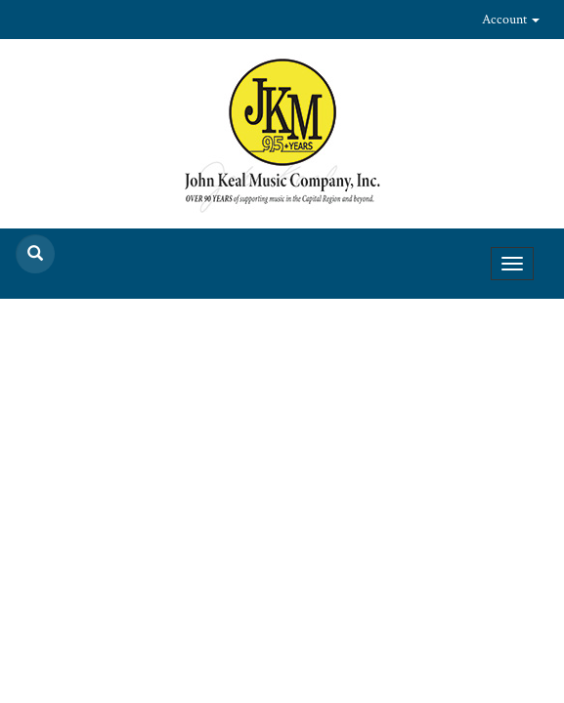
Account (511, 19)
